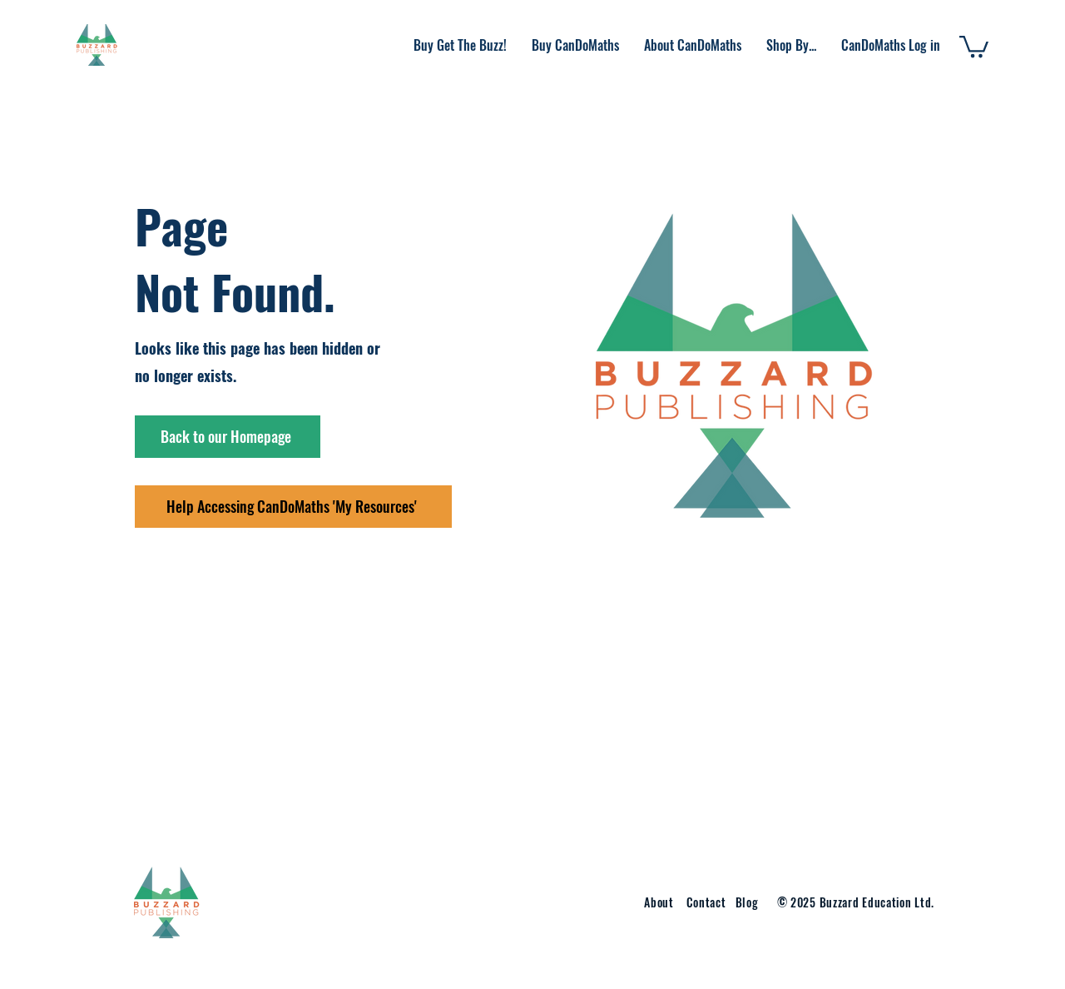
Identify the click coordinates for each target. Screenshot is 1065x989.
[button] (693, 45)
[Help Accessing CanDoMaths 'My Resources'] (293, 506)
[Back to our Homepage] (227, 436)
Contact (708, 902)
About (659, 902)
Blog (747, 902)
